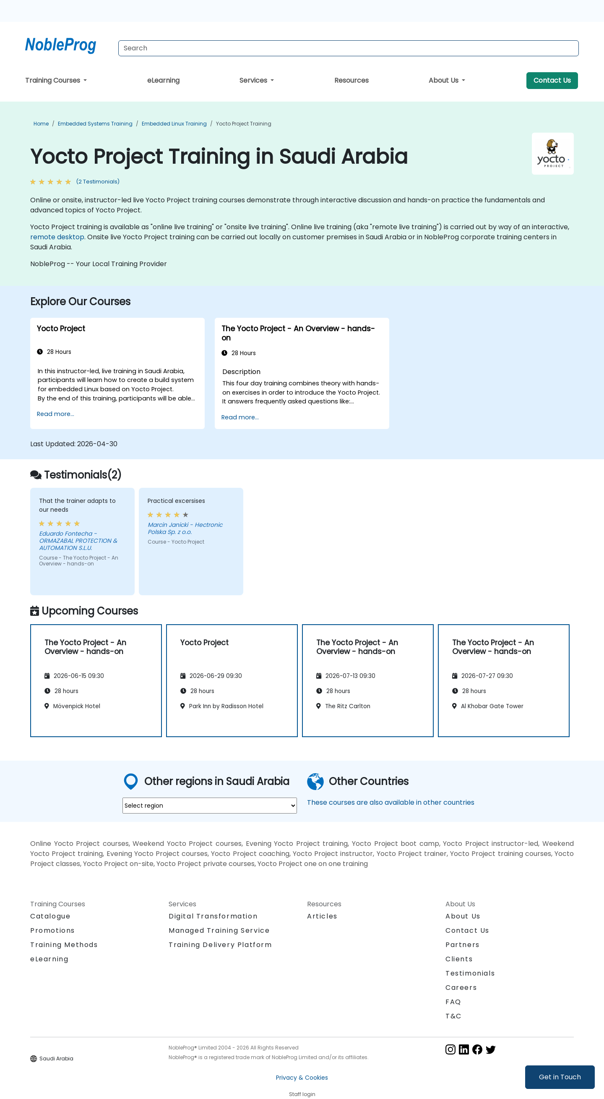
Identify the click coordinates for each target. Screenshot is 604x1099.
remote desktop (57, 237)
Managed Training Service (219, 930)
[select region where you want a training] (209, 806)
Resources (351, 80)
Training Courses (53, 80)
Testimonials (470, 973)
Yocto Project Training (243, 123)
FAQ (453, 1002)
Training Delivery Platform (220, 945)
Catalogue (50, 916)
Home (41, 123)
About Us (444, 80)
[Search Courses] (348, 48)
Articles (322, 916)
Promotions (52, 930)
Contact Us (552, 80)
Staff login (302, 1094)
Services (254, 80)
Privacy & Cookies (302, 1077)
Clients (459, 959)
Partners (462, 945)
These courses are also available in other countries (390, 802)
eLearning (163, 80)
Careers (461, 987)
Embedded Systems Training (95, 123)
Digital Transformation (213, 916)
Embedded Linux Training (174, 123)
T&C (453, 1016)
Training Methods (64, 945)
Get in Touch (560, 1077)
